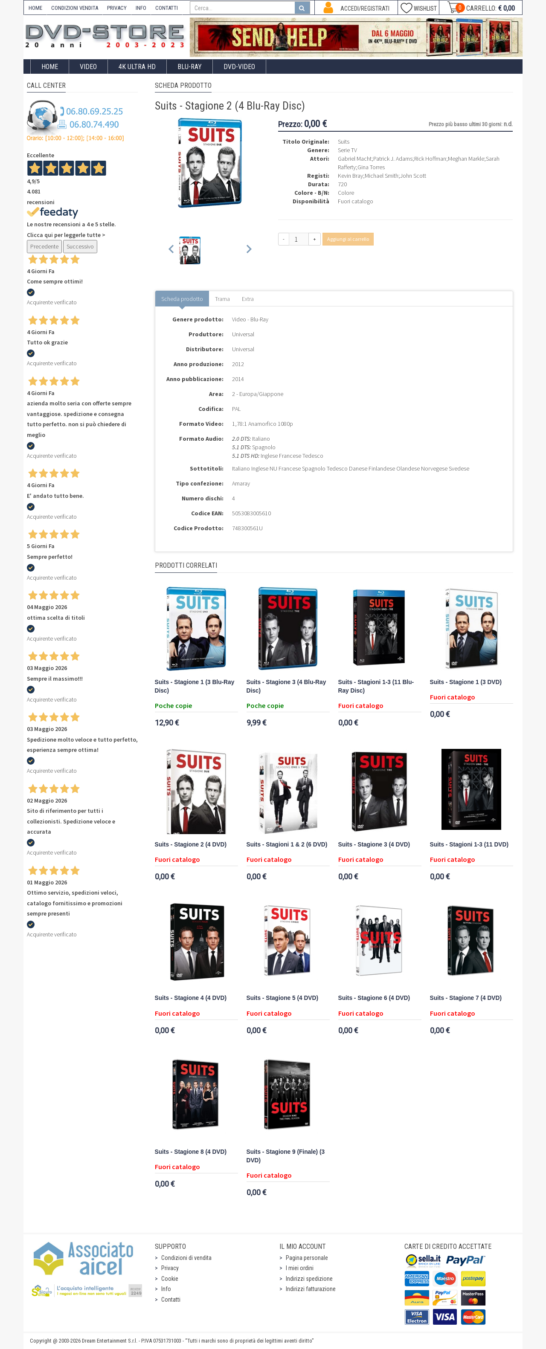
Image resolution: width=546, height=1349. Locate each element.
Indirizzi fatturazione (311, 1288)
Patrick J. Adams (392, 158)
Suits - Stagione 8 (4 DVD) (191, 1152)
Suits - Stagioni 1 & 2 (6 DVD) (287, 844)
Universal (243, 334)
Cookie (169, 1278)
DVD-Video (239, 67)
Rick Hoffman (430, 158)
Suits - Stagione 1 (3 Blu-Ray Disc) (195, 686)
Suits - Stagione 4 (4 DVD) (191, 998)
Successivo (80, 246)
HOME (35, 8)
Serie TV (347, 150)
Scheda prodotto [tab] (182, 299)
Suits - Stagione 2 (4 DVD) (191, 844)
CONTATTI (166, 8)
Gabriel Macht (355, 158)
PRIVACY (117, 8)
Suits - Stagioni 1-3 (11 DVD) (469, 844)
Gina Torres (371, 167)
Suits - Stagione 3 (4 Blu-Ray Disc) (286, 686)
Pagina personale (307, 1257)
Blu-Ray (189, 67)
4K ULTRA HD (137, 67)
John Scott (413, 175)
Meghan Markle (466, 158)
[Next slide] (248, 250)
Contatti (170, 1299)
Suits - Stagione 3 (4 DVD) (374, 844)
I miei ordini (300, 1268)
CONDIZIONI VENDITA (74, 8)
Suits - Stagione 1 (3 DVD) (466, 682)
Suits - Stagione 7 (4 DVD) (466, 998)
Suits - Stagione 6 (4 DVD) (374, 998)
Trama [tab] (222, 299)
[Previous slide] (171, 250)
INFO (141, 8)
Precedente (44, 246)
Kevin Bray (350, 175)
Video (88, 67)
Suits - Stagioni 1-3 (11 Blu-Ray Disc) (376, 686)
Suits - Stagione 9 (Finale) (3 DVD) (286, 1156)
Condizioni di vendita (186, 1257)
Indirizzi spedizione (309, 1278)
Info (166, 1288)
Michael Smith (381, 175)
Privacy (170, 1268)
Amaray (241, 483)
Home (49, 67)
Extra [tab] (248, 299)
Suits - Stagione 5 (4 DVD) (282, 998)
